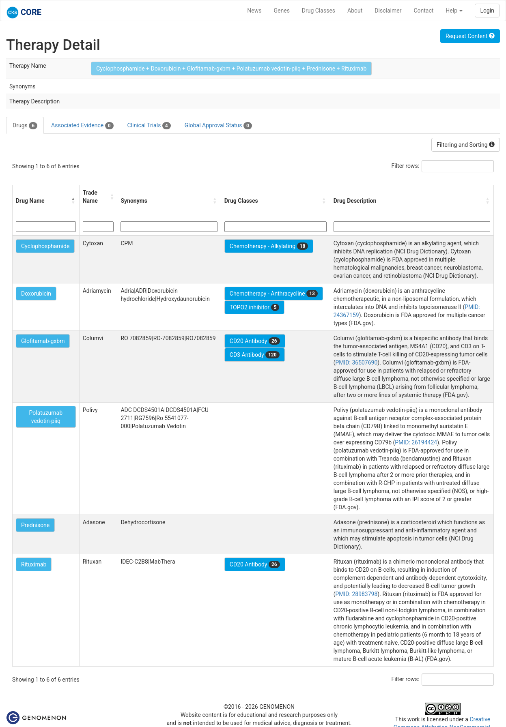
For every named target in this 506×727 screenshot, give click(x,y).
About (354, 10)
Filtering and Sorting (466, 145)
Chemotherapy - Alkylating (269, 246)
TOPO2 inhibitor (255, 307)
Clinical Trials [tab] (149, 125)
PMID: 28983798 (356, 594)
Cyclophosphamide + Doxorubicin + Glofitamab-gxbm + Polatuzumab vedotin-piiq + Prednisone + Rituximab (231, 68)
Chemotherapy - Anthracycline (274, 293)
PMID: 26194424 (416, 442)
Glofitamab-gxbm (43, 341)
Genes (282, 10)
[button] (73, 201)
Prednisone (35, 525)
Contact (423, 10)
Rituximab (33, 564)
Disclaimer (388, 10)
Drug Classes (318, 10)
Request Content (470, 36)
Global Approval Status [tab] (218, 125)
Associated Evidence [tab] (82, 125)
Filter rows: (406, 166)
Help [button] (454, 10)
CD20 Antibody (255, 341)
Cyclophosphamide (45, 246)
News (254, 10)
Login (487, 10)
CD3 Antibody (255, 354)
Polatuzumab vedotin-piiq (45, 417)
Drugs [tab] (25, 125)
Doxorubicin (36, 293)
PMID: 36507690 (356, 362)
